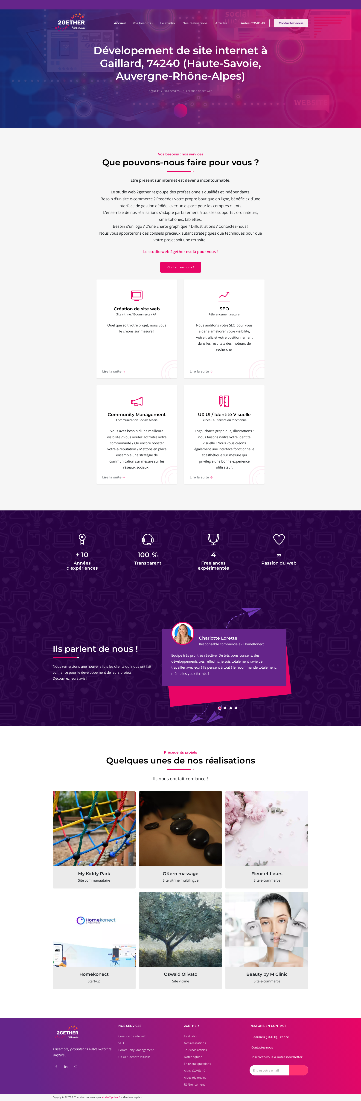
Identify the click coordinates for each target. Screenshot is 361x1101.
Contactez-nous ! (180, 267)
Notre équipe (193, 1057)
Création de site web (199, 91)
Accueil (120, 23)
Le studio (167, 23)
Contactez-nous (291, 23)
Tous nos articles (195, 1050)
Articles (221, 23)
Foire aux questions (197, 1064)
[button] (219, 708)
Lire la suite (113, 371)
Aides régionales (195, 1077)
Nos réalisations (195, 23)
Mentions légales (132, 1097)
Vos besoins (142, 23)
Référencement (194, 1084)
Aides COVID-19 (253, 23)
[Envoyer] (298, 1070)
